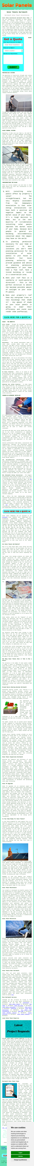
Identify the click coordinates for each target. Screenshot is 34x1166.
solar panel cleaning (23, 1014)
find (7, 973)
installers (26, 416)
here (12, 994)
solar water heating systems (15, 1118)
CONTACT (25, 9)
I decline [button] (20, 1156)
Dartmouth (4, 517)
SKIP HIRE (20, 1011)
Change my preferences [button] (20, 1160)
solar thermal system (21, 143)
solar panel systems (25, 1099)
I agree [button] (20, 1152)
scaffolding (26, 1002)
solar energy (28, 75)
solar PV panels (11, 1048)
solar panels (27, 19)
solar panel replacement (9, 1007)
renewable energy (19, 893)
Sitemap (3, 1147)
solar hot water (18, 1005)
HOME (15, 9)
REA (31, 479)
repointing (13, 1008)
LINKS (18, 9)
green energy (28, 1007)
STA (6, 504)
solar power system (12, 789)
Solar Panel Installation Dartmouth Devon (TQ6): (16, 17)
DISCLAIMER (30, 9)
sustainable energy (18, 91)
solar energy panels (20, 1060)
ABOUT (21, 9)
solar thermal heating (9, 1012)
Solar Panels (4, 1148)
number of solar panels (21, 663)
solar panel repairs (14, 1004)
